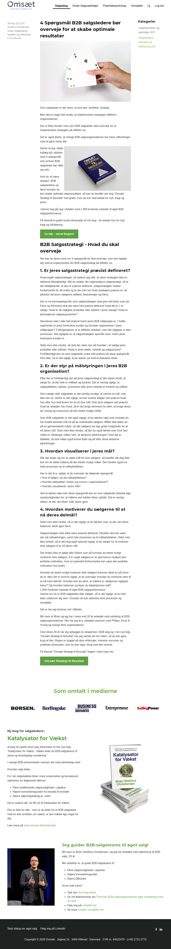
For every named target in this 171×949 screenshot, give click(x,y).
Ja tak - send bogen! (59, 233)
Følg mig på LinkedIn (52, 928)
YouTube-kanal (87, 892)
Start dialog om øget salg (22, 928)
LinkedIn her (89, 905)
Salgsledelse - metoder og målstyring (147, 42)
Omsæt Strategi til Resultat (64, 661)
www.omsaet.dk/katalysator (40, 825)
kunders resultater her (91, 909)
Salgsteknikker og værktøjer (148, 30)
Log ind (159, 5)
